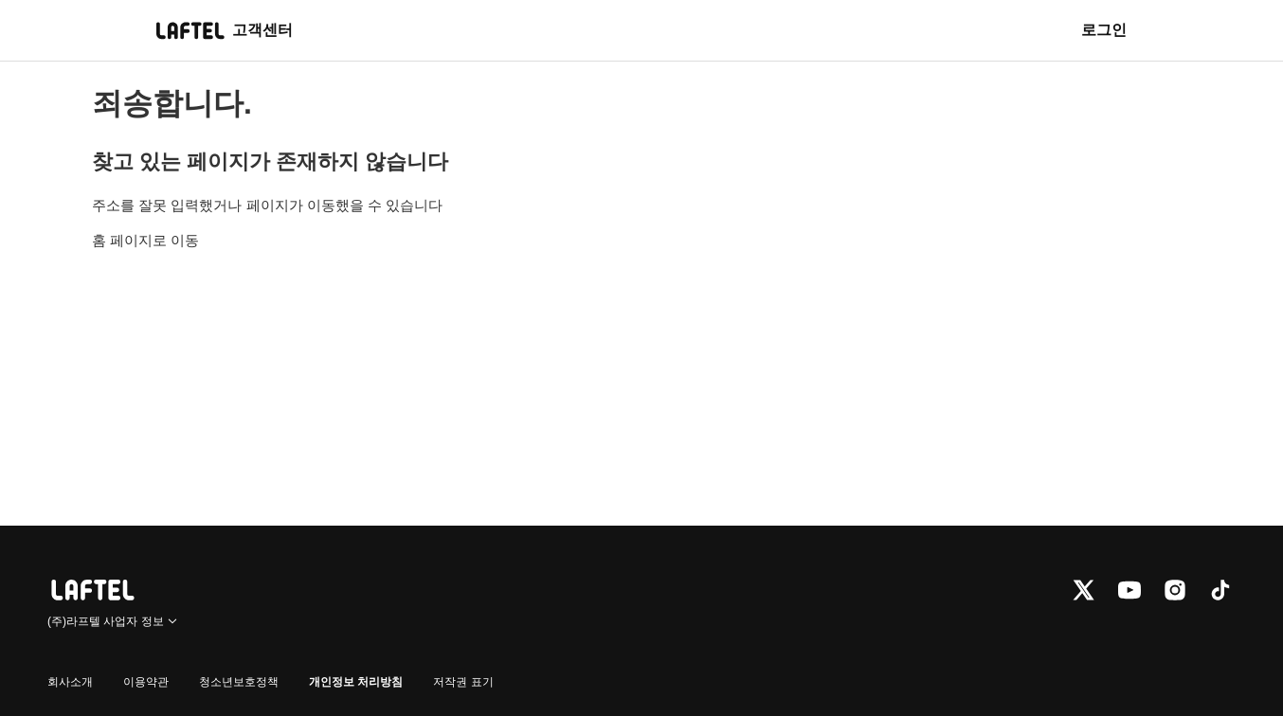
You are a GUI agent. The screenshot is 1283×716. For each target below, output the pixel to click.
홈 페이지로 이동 (145, 240)
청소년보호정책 (239, 682)
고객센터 (262, 30)
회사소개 (70, 682)
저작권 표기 (463, 682)
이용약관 (146, 682)
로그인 (1104, 30)
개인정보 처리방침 (356, 682)
